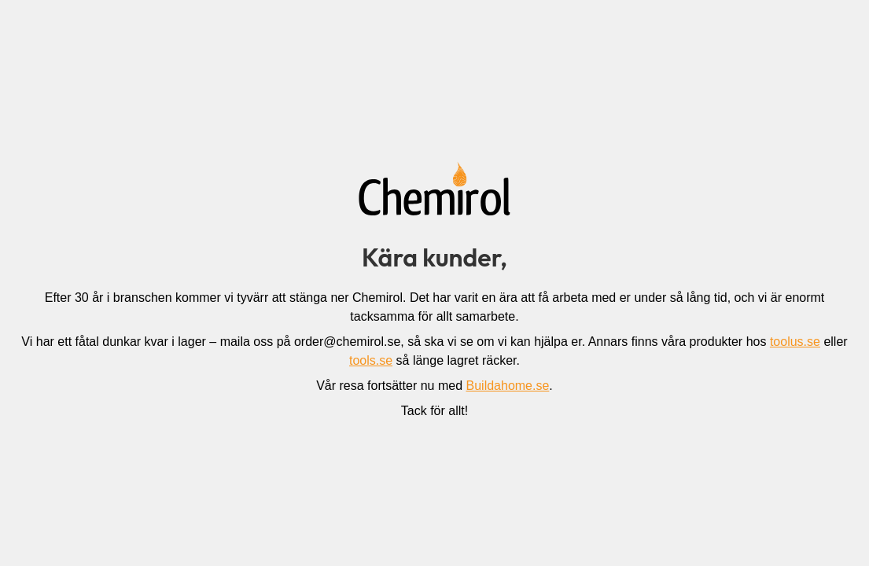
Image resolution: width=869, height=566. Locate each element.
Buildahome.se (508, 385)
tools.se (370, 360)
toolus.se (795, 341)
